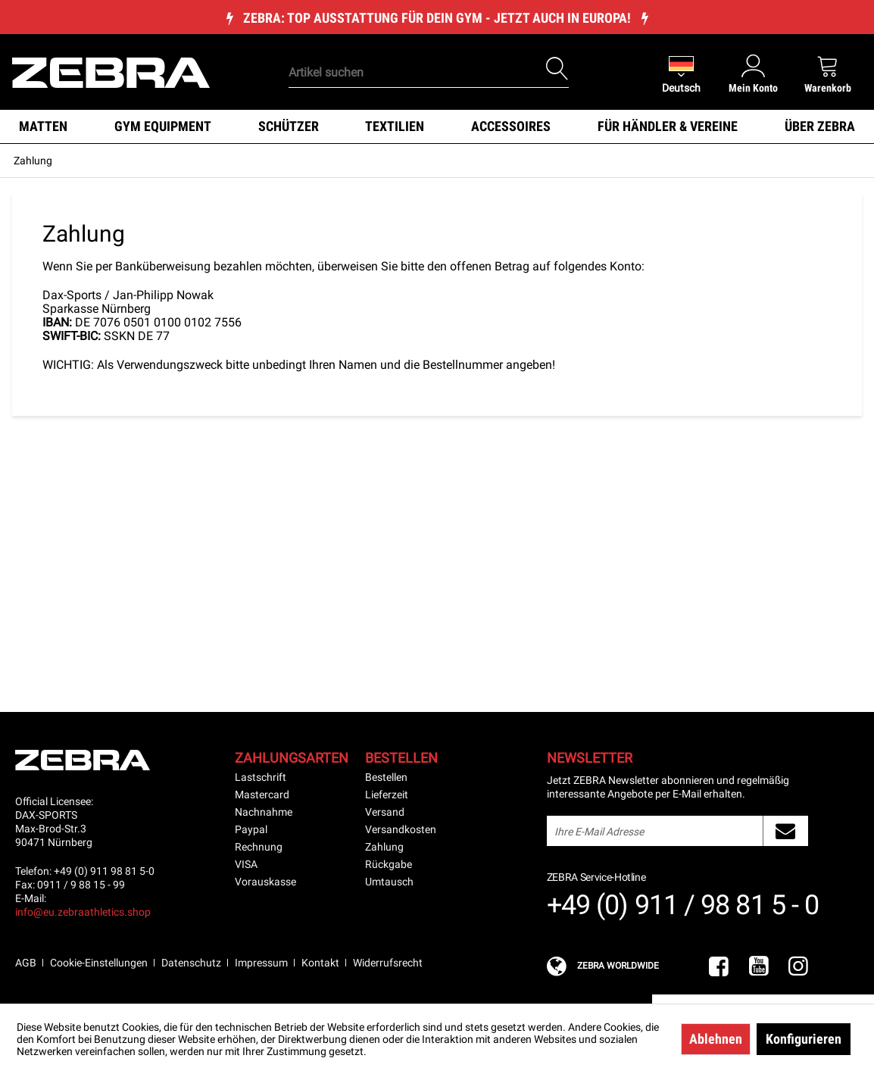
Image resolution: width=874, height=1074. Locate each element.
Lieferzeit (386, 794)
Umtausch (389, 882)
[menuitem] (405, 49)
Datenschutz (191, 963)
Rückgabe (388, 864)
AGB (25, 963)
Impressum (261, 963)
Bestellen (386, 777)
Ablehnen (715, 1039)
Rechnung (258, 847)
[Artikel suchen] (429, 73)
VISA (246, 864)
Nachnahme (263, 812)
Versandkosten (400, 829)
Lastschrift (260, 777)
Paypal (251, 829)
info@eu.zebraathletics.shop (83, 912)
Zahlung (384, 847)
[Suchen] (557, 69)
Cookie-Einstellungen (99, 963)
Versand (384, 812)
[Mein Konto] (753, 73)
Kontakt (320, 963)
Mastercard (262, 794)
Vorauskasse (265, 882)
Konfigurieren (803, 1039)
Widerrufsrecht (388, 963)
